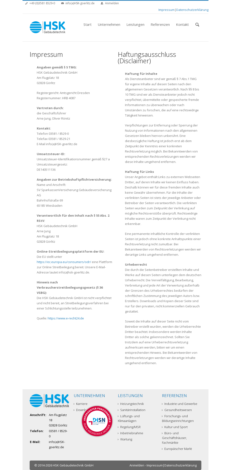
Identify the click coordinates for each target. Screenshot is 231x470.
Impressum (166, 10)
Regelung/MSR (129, 427)
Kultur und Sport (175, 427)
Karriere (81, 404)
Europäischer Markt (177, 449)
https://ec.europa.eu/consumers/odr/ (64, 262)
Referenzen (160, 24)
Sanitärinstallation (131, 410)
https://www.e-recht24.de (66, 318)
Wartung (125, 439)
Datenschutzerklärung (192, 10)
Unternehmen (109, 24)
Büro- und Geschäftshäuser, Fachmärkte (174, 438)
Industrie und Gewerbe (179, 404)
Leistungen (135, 24)
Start (87, 24)
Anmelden (112, 3)
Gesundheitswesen (177, 410)
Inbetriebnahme (130, 433)
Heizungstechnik (131, 404)
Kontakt (182, 24)
